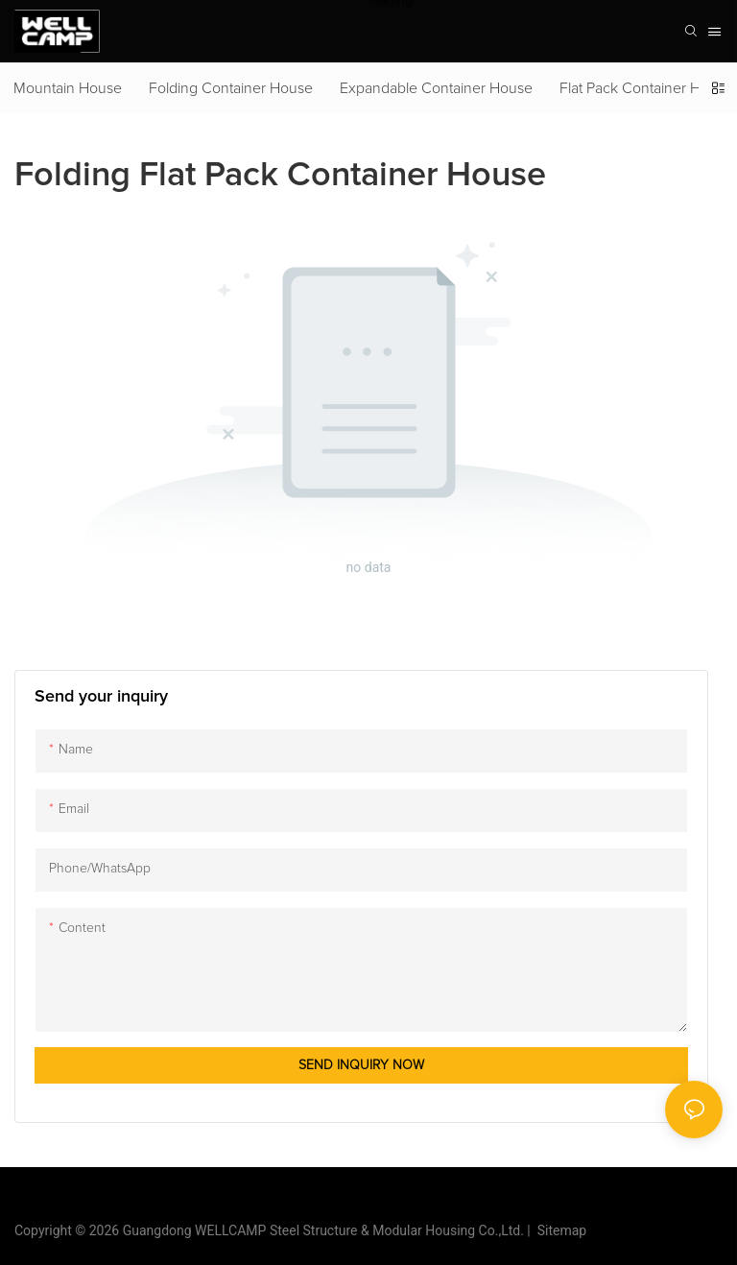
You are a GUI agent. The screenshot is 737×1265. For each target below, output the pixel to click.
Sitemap (558, 1230)
